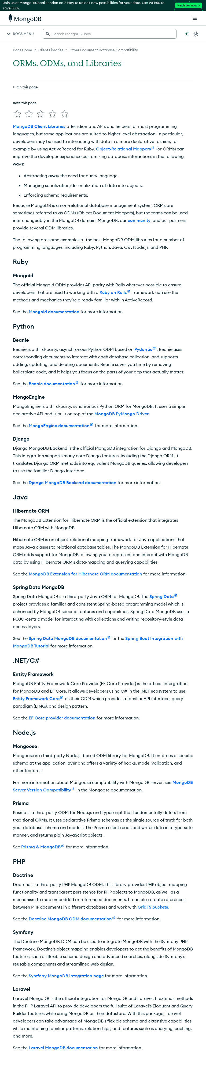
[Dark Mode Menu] (196, 34)
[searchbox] (109, 34)
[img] (17, 114)
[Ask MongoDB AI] (186, 34)
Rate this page (25, 103)
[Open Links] (194, 18)
